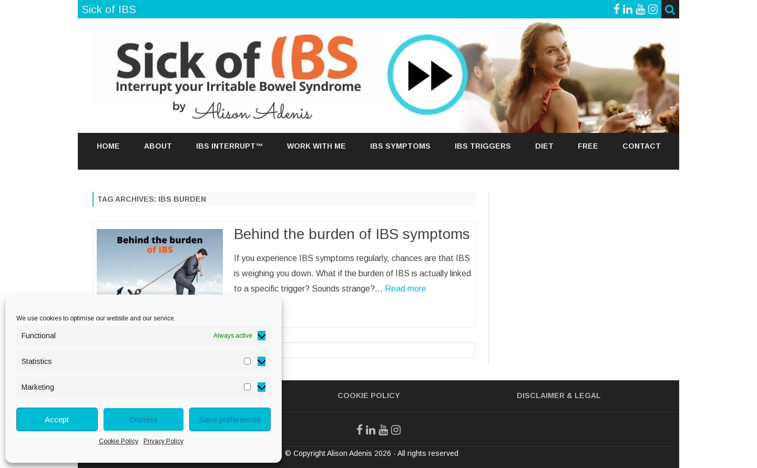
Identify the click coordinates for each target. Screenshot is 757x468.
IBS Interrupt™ (229, 146)
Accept (57, 419)
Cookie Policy (118, 441)
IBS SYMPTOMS (400, 146)
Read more (405, 288)
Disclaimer (541, 395)
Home (108, 146)
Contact (641, 146)
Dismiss (143, 419)
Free (588, 146)
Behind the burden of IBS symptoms (352, 234)
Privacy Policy (163, 441)
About (158, 146)
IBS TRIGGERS (483, 146)
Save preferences (230, 419)
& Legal (584, 395)
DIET (544, 146)
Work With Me (316, 146)
